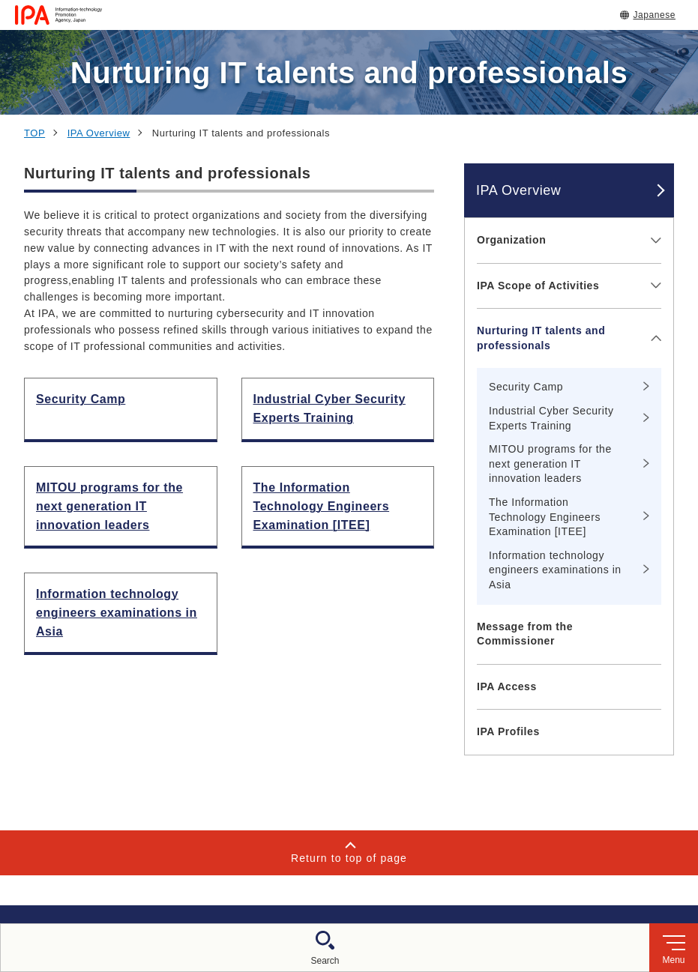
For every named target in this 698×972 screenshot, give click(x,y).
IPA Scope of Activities (538, 286)
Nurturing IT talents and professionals (541, 337)
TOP (34, 133)
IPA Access (507, 686)
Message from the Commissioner (525, 634)
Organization (511, 240)
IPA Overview (98, 133)
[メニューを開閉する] (653, 240)
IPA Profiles (508, 731)
